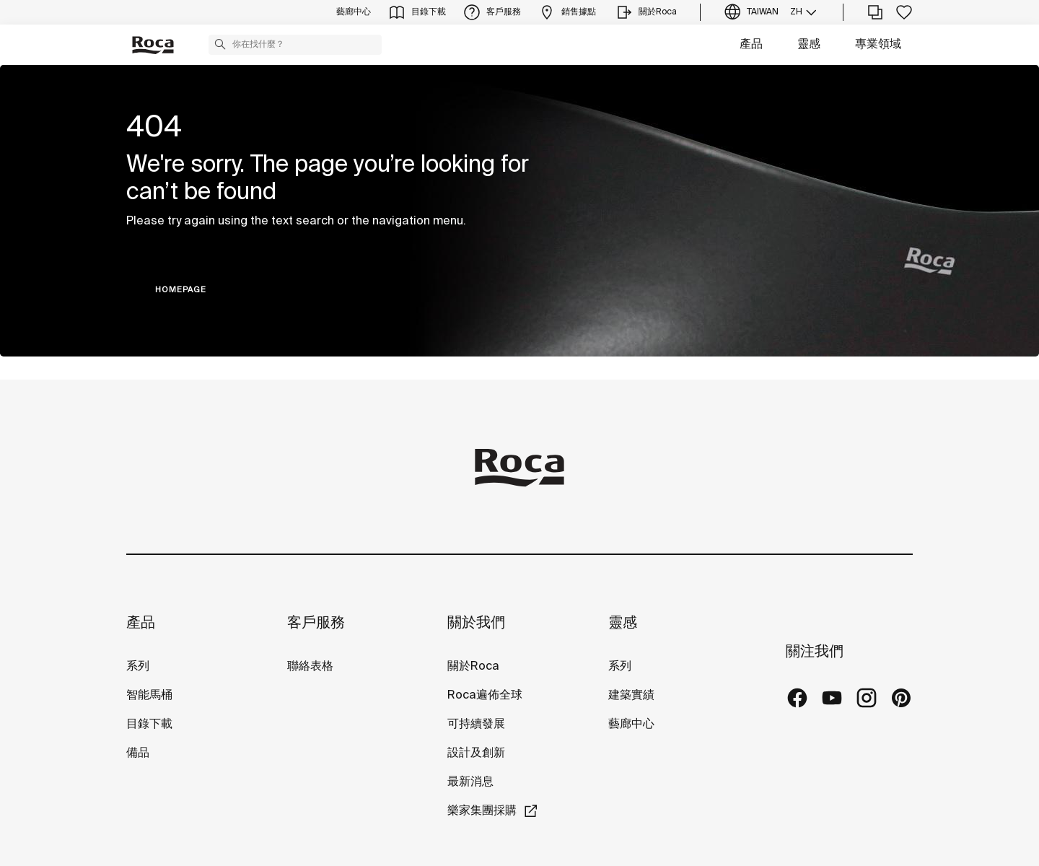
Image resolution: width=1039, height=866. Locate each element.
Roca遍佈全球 (484, 695)
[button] (220, 44)
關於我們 (476, 623)
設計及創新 (476, 753)
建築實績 (631, 695)
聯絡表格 (310, 666)
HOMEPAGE (180, 290)
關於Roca (473, 666)
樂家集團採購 (482, 811)
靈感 (808, 44)
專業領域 (878, 44)
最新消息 (470, 782)
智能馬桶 (149, 695)
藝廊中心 (631, 724)
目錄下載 (149, 724)
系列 (137, 666)
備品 (137, 753)
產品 (751, 44)
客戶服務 (316, 623)
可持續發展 (476, 724)
